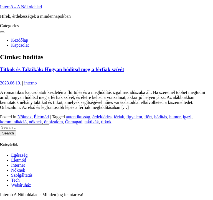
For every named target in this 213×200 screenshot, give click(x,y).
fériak (119, 116)
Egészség (19, 155)
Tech (15, 180)
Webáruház (21, 185)
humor (175, 116)
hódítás (160, 116)
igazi (187, 116)
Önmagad (73, 121)
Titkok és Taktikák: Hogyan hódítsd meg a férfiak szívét (62, 69)
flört (148, 116)
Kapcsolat (20, 45)
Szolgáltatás (21, 175)
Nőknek (24, 116)
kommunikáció (13, 121)
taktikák (92, 121)
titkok (106, 121)
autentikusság (78, 116)
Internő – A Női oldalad (21, 6)
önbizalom (53, 121)
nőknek (35, 121)
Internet (18, 165)
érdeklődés (101, 116)
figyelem (134, 116)
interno (30, 83)
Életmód (41, 116)
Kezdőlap (19, 40)
